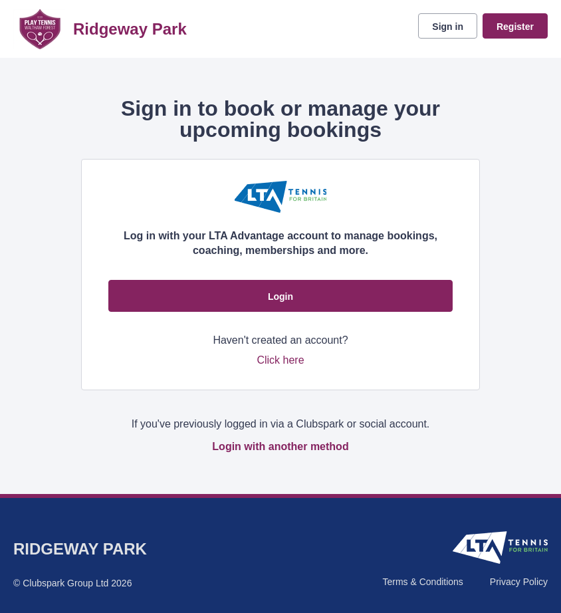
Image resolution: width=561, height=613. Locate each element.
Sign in (447, 26)
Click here (280, 360)
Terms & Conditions (422, 581)
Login (280, 296)
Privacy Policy (519, 581)
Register (515, 26)
